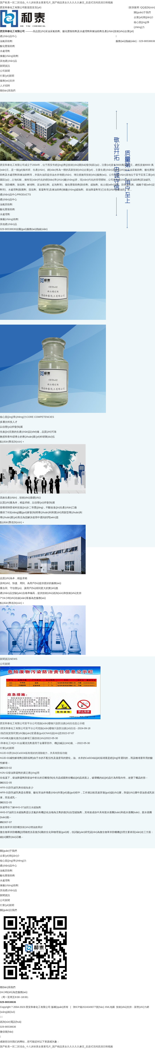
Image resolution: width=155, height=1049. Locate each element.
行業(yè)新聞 (7, 75)
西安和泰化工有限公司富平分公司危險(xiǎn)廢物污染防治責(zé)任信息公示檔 (42, 723)
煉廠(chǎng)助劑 (9, 56)
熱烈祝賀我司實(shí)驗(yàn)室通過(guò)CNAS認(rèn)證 (31, 733)
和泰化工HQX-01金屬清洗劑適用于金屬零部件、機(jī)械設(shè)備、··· (39, 743)
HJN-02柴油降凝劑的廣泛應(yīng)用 (19, 772)
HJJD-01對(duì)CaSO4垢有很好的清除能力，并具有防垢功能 (33, 753)
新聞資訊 (5, 65)
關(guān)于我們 (142, 12)
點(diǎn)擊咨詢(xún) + (12, 441)
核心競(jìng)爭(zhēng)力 (13, 860)
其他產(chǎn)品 (8, 60)
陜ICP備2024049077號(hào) (88, 1007)
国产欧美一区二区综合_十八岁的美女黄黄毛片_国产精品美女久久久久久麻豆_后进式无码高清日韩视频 (56, 2)
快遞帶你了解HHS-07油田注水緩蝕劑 (20, 807)
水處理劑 (5, 51)
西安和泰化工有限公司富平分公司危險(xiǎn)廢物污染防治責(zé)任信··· (39, 728)
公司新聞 (5, 70)
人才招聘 (5, 85)
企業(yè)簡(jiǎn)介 (143, 17)
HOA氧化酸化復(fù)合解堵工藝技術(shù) (23, 738)
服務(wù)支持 (7, 80)
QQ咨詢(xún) (147, 7)
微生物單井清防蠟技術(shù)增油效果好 (21, 827)
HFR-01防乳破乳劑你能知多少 (16, 787)
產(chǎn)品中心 (8, 36)
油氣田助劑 (6, 41)
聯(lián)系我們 (7, 90)
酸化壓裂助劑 (7, 46)
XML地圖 (110, 1007)
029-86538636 (147, 41)
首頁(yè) (36, 7)
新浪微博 (133, 7)
